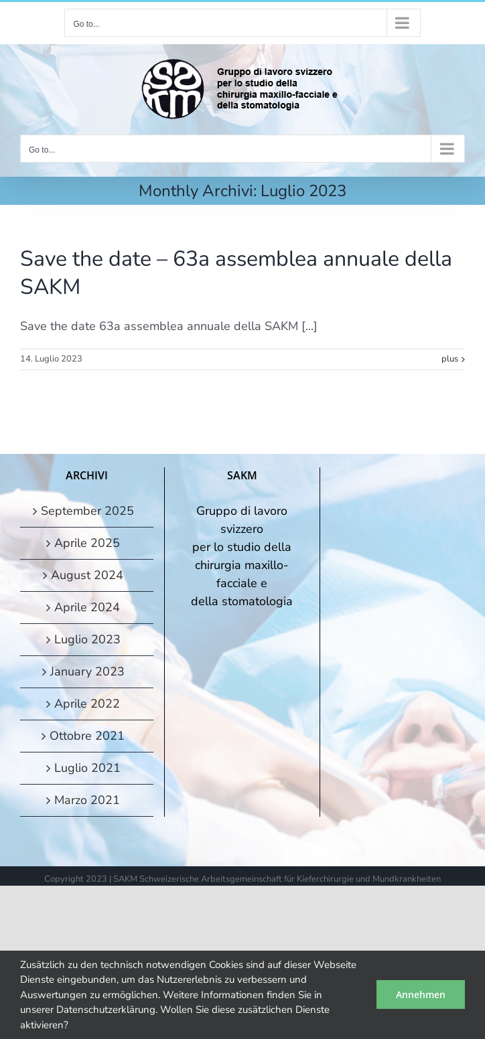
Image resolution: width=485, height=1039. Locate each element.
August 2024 (87, 575)
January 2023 (87, 671)
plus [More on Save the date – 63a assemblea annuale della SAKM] (449, 359)
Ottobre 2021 (87, 736)
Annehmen (420, 994)
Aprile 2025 (87, 543)
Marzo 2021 (87, 800)
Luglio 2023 (87, 639)
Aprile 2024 (87, 607)
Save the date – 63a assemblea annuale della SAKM (236, 272)
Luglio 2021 (87, 768)
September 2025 (87, 511)
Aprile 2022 (87, 704)
